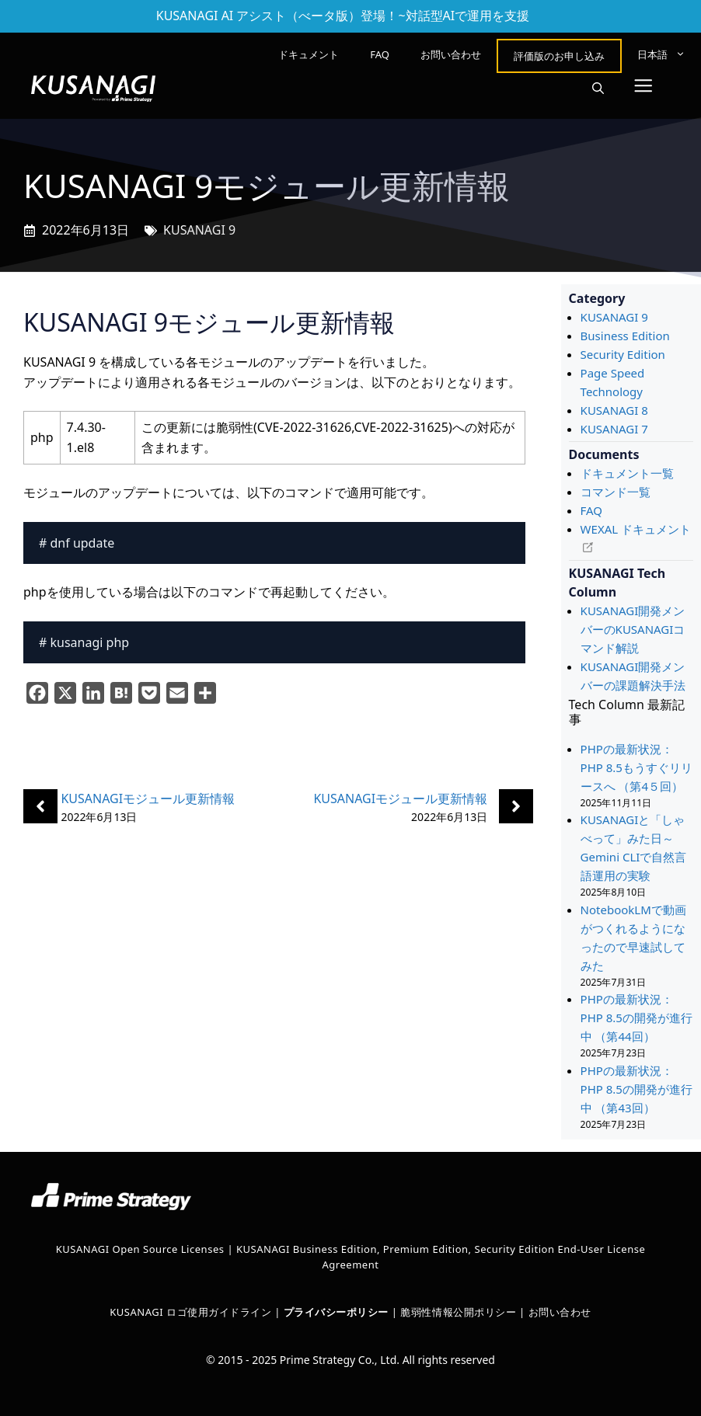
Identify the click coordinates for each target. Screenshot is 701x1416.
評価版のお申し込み (559, 56)
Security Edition (623, 354)
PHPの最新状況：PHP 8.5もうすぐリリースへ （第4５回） (636, 767)
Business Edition (625, 335)
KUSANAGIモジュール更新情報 (148, 798)
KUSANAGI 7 (614, 429)
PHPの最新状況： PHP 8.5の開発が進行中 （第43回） (636, 1089)
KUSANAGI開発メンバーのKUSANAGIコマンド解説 (633, 629)
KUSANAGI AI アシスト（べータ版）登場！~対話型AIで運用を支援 (343, 15)
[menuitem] (661, 54)
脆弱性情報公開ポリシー (458, 1312)
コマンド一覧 (615, 491)
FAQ (379, 54)
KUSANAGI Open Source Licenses (140, 1249)
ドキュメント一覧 (627, 473)
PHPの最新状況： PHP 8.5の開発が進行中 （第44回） (636, 1017)
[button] (598, 88)
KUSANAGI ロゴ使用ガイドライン (190, 1312)
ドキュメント (308, 54)
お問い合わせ (450, 54)
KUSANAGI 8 (614, 410)
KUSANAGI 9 (199, 229)
